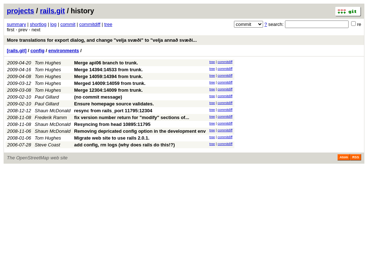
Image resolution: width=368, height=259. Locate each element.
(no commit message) (98, 97)
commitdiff (89, 24)
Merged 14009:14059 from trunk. (110, 83)
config (38, 50)
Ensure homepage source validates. (114, 103)
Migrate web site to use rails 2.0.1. (112, 138)
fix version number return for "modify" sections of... (131, 117)
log (53, 24)
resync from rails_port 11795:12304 (113, 110)
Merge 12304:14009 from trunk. (108, 90)
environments (64, 50)
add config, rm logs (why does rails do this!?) (124, 144)
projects (20, 11)
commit (67, 24)
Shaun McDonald (53, 110)
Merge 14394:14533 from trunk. (108, 69)
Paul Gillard (47, 97)
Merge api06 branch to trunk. (106, 62)
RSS (355, 157)
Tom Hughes (48, 62)
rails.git (52, 11)
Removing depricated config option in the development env (140, 131)
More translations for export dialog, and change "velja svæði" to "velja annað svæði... (102, 40)
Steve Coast (47, 144)
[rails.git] (17, 50)
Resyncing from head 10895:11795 (112, 124)
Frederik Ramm (51, 117)
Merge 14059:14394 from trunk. (108, 76)
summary (16, 24)
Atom (344, 157)
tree (108, 24)
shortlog (38, 24)
